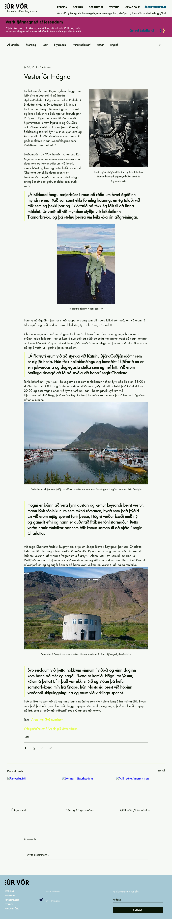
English (114, 45)
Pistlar (100, 45)
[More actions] (146, 67)
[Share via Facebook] (25, 748)
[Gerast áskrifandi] (141, 30)
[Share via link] (50, 748)
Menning (31, 45)
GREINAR (10, 895)
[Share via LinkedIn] (42, 748)
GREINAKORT (12, 900)
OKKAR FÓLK (12, 908)
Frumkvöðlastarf (81, 45)
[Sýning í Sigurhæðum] (86, 790)
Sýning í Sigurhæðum (80, 810)
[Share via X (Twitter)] (33, 748)
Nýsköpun (60, 45)
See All (161, 770)
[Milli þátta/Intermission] (140, 790)
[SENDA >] (138, 910)
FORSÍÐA (9, 891)
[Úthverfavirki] (31, 790)
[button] (160, 45)
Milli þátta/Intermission (135, 810)
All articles (13, 45)
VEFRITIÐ (9, 904)
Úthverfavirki (19, 810)
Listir (45, 45)
